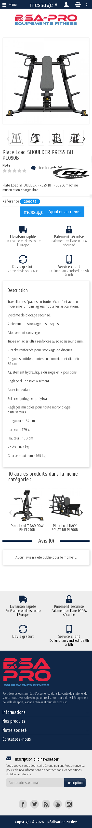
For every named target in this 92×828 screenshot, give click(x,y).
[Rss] (46, 804)
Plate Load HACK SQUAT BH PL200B (65, 528)
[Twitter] (34, 804)
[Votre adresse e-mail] (35, 782)
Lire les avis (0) (46, 167)
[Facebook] (23, 804)
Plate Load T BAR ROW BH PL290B (27, 528)
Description (18, 290)
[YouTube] (57, 804)
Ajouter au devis (52, 212)
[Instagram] (69, 804)
